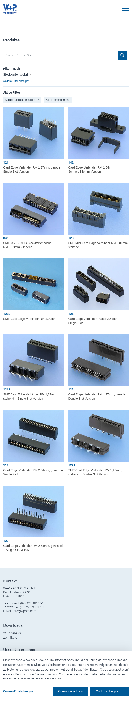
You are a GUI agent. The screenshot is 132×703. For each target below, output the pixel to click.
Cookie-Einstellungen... (19, 691)
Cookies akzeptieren (109, 691)
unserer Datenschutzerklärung (40, 679)
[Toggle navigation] (125, 8)
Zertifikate (10, 637)
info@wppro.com (24, 611)
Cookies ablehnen (70, 691)
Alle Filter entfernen (57, 99)
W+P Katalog (12, 632)
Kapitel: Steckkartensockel (22, 100)
